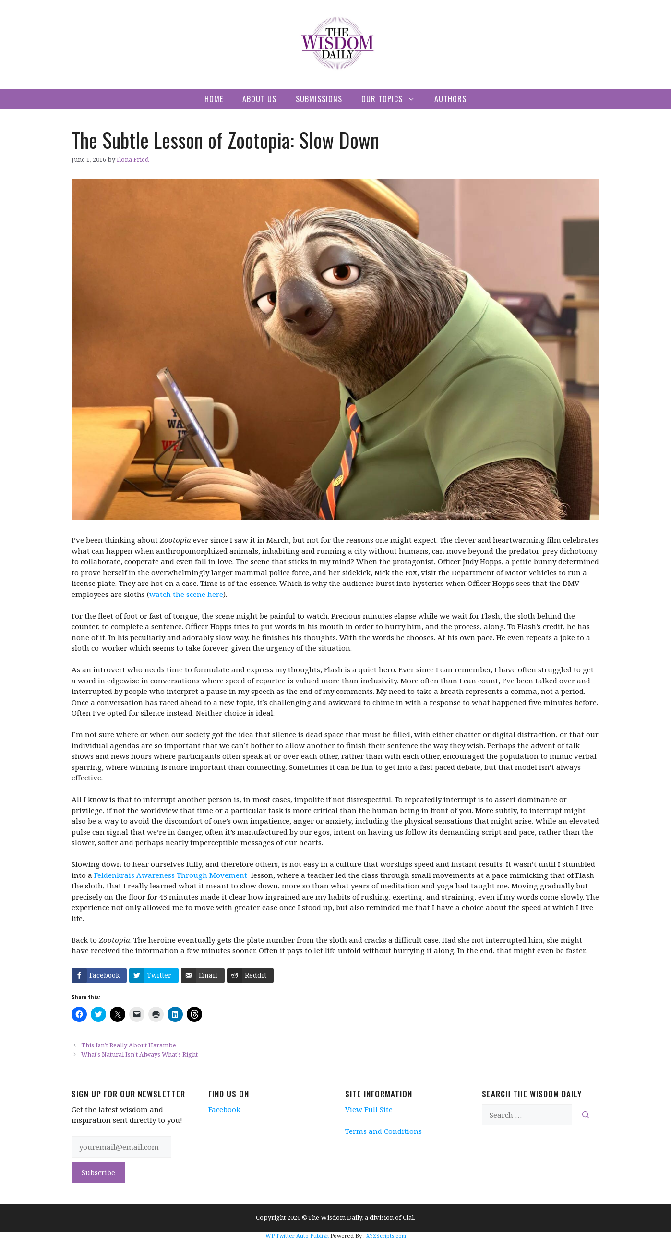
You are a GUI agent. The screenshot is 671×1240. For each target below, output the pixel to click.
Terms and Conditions (383, 1131)
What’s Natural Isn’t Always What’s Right (139, 1054)
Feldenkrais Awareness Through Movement (170, 875)
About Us (259, 99)
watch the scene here (186, 594)
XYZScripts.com (386, 1235)
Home (213, 99)
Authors (450, 99)
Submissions (319, 99)
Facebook (224, 1109)
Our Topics (393, 99)
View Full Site (369, 1109)
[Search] (585, 1115)
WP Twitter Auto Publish (297, 1235)
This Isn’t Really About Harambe (128, 1045)
